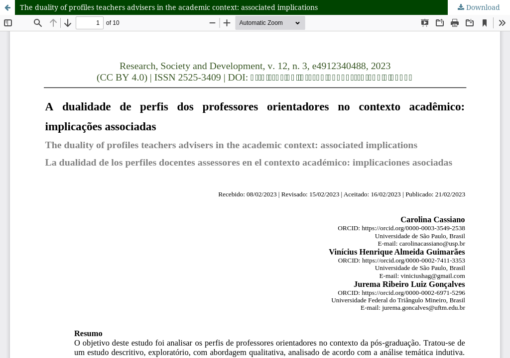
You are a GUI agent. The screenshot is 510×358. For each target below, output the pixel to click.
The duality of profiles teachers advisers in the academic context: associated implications (169, 7)
